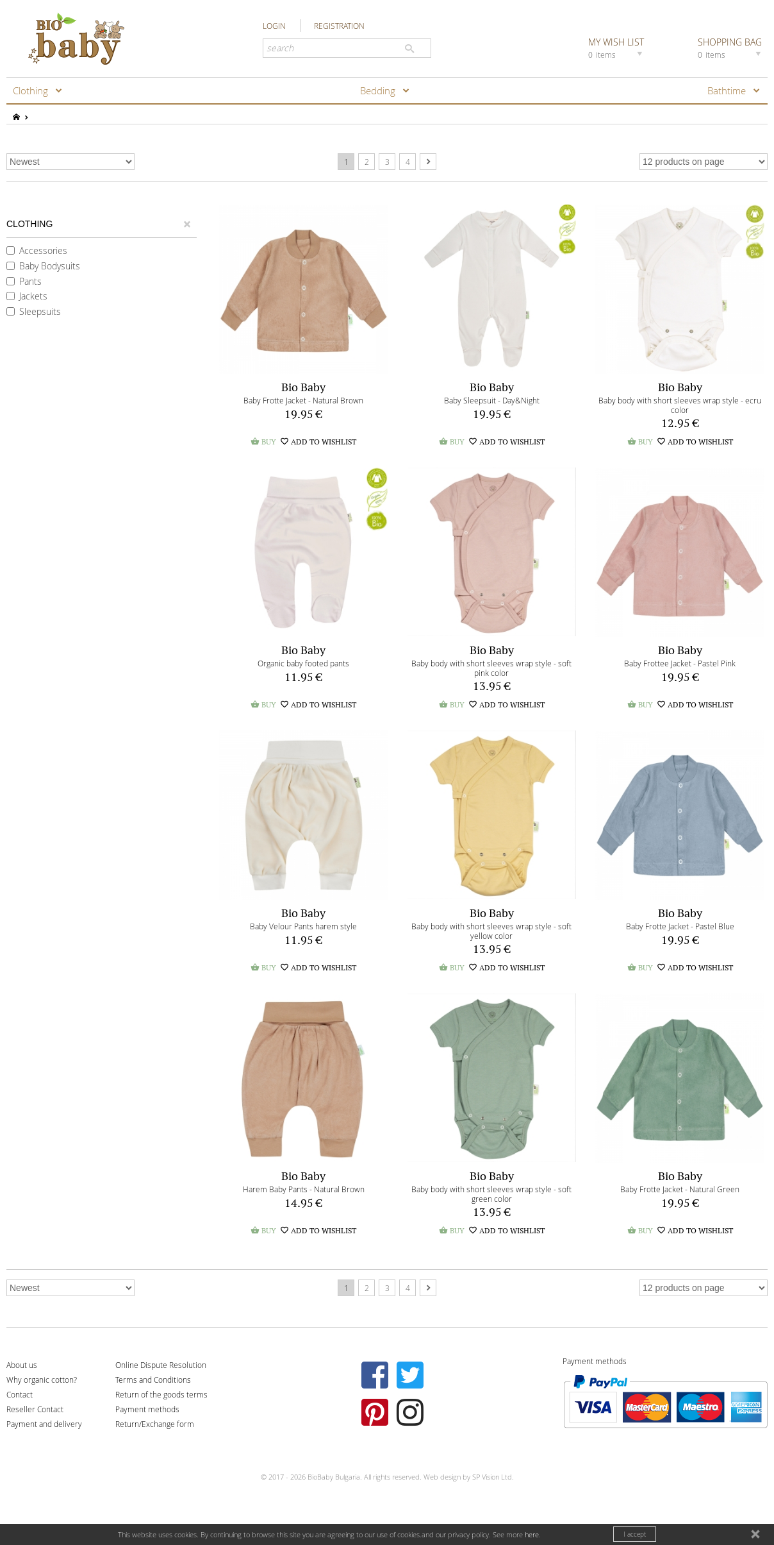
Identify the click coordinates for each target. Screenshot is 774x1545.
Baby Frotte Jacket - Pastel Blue (680, 926)
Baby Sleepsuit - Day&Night (491, 400)
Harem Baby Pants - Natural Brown (304, 1189)
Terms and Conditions (153, 1379)
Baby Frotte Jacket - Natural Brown (303, 400)
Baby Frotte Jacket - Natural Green (679, 1189)
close (756, 1536)
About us (21, 1365)
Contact (19, 1394)
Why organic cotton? (41, 1379)
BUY (263, 442)
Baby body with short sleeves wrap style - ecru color (679, 405)
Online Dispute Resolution (160, 1365)
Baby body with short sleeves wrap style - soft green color (491, 1194)
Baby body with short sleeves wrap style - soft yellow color (491, 931)
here (532, 1534)
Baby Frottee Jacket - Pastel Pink (680, 663)
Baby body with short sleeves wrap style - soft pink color (491, 668)
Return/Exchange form (154, 1424)
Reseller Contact (34, 1409)
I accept (634, 1534)
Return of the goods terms (161, 1394)
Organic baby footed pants (303, 663)
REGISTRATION (339, 26)
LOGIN (274, 26)
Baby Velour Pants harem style (303, 926)
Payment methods (147, 1409)
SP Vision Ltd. (493, 1477)
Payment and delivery (44, 1424)
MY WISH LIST (617, 47)
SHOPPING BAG (731, 47)
